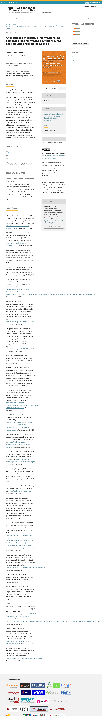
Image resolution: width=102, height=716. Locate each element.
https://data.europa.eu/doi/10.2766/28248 (20, 349)
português (75, 63)
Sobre (36, 18)
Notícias (27, 18)
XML (54, 88)
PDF (46, 88)
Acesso (93, 6)
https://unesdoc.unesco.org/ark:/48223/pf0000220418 (24, 658)
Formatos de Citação (53, 227)
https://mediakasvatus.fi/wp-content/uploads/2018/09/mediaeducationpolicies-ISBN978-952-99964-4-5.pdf (22, 405)
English (74, 57)
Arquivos (17, 18)
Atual (8, 18)
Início (8, 24)
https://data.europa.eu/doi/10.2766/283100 (20, 322)
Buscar (91, 18)
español (74, 60)
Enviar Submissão (80, 44)
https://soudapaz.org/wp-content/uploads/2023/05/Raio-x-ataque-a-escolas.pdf (20, 444)
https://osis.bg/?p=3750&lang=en (20, 491)
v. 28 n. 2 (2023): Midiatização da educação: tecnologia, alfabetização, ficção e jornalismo (35, 27)
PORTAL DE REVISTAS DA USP (10, 2)
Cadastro (85, 6)
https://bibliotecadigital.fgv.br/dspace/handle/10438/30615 (25, 567)
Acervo (14, 24)
